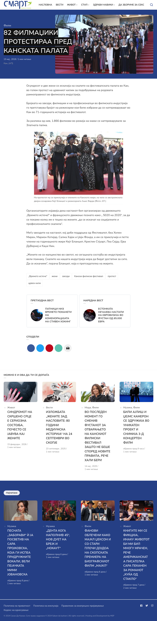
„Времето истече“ (37, 276)
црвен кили (34, 283)
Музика (127, 407)
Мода (88, 407)
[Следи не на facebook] (142, 605)
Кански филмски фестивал (88, 276)
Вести (49, 407)
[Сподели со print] (68, 348)
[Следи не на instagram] (151, 605)
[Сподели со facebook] (31, 348)
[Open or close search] (151, 4)
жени (54, 276)
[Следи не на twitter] (146, 605)
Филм (7, 25)
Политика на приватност (17, 605)
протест (112, 276)
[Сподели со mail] (58, 348)
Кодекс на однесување (16, 610)
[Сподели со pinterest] (49, 348)
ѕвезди (66, 276)
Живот (11, 407)
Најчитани (11, 492)
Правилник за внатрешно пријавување (82, 605)
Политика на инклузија (45, 605)
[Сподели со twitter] (40, 348)
